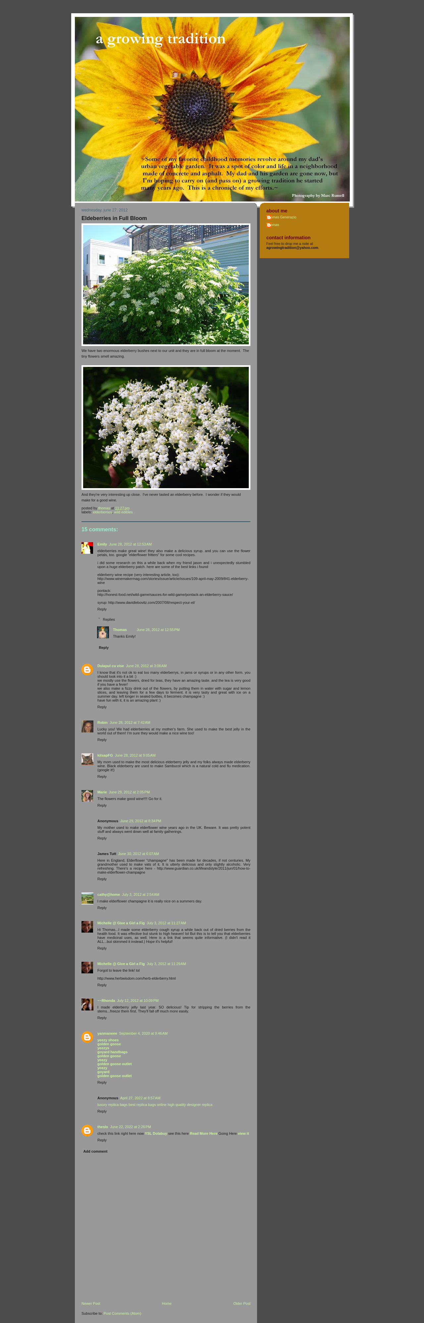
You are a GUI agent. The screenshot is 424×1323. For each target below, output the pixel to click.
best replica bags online (148, 1105)
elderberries (102, 512)
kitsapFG (105, 755)
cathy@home (108, 894)
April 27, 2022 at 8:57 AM (140, 1098)
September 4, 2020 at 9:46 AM (143, 1033)
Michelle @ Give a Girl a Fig (121, 923)
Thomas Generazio (281, 217)
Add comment (95, 1151)
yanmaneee (107, 1033)
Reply (102, 609)
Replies (109, 619)
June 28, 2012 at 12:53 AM (130, 544)
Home (167, 1303)
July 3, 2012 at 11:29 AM (166, 964)
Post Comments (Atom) (122, 1313)
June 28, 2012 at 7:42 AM (130, 722)
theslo (102, 1127)
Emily (102, 544)
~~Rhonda (106, 1001)
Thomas (120, 630)
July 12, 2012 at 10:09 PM (137, 1001)
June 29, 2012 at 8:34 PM (140, 821)
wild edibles (123, 512)
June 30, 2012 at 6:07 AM (138, 854)
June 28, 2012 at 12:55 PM (158, 630)
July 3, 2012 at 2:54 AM (140, 894)
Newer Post (90, 1303)
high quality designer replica (190, 1105)
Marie (102, 792)
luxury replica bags (112, 1105)
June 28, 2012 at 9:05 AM (135, 755)
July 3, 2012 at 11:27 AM (166, 923)
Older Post (241, 1303)
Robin (102, 722)
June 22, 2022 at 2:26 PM (130, 1127)
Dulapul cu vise (110, 666)
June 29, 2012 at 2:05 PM (129, 792)
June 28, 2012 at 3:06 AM (146, 666)
